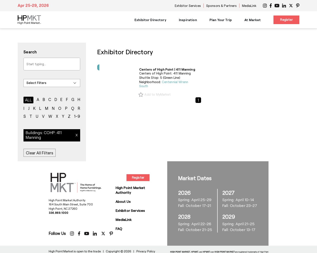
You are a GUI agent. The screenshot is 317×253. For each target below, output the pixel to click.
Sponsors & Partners (221, 6)
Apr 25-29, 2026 (33, 5)
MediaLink (249, 6)
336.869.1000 (59, 212)
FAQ (119, 229)
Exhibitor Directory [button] (150, 20)
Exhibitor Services (188, 6)
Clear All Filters (39, 153)
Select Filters (36, 83)
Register (286, 20)
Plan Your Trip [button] (220, 20)
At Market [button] (252, 20)
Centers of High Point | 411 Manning (167, 69)
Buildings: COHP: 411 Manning (44, 135)
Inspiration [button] (188, 20)
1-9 (77, 116)
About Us (123, 201)
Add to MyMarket (157, 94)
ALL (28, 100)
